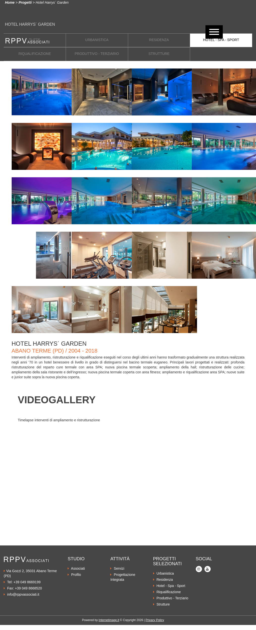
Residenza (163, 580)
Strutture (161, 604)
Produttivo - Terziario (170, 598)
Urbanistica (163, 573)
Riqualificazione (167, 592)
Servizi (117, 568)
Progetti (25, 2)
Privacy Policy (154, 620)
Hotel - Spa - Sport (169, 586)
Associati (76, 568)
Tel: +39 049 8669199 (22, 582)
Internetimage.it (109, 620)
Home (10, 2)
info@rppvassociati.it (21, 594)
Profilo (74, 575)
